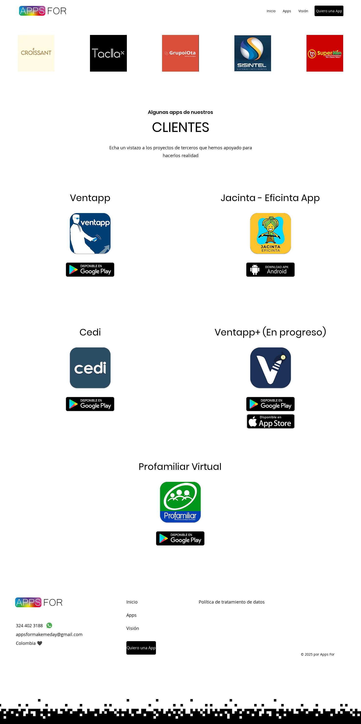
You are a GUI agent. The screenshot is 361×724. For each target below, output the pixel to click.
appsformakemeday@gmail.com (49, 634)
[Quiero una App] (329, 10)
